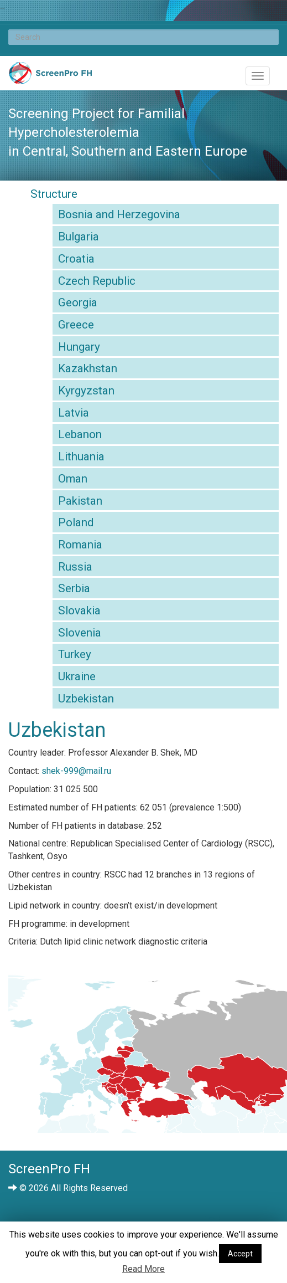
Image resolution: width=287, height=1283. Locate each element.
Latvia (73, 412)
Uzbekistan (86, 698)
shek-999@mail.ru (76, 771)
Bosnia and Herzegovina (119, 214)
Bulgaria (78, 236)
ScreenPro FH (50, 76)
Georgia (77, 302)
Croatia (76, 258)
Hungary (79, 346)
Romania (80, 544)
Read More (143, 1269)
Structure (53, 194)
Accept (240, 1253)
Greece (76, 324)
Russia (75, 566)
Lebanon (80, 434)
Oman (72, 478)
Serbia (74, 588)
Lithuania (81, 456)
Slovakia (79, 610)
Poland (75, 522)
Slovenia (79, 632)
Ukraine (77, 676)
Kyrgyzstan (86, 390)
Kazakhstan (87, 368)
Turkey (74, 654)
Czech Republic (96, 281)
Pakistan (80, 500)
